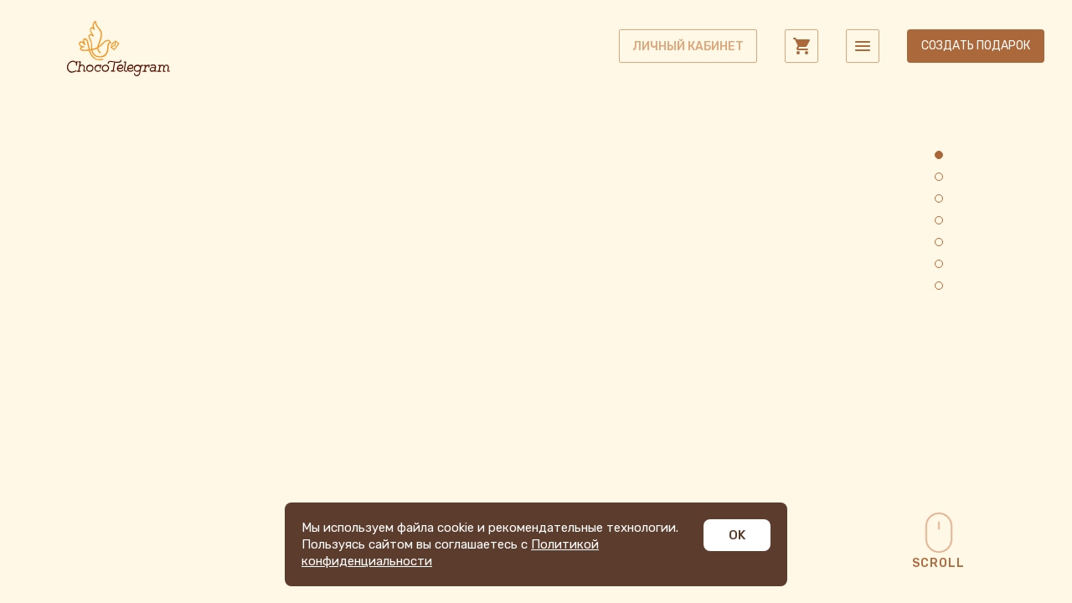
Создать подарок (975, 46)
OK (737, 535)
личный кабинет (688, 46)
